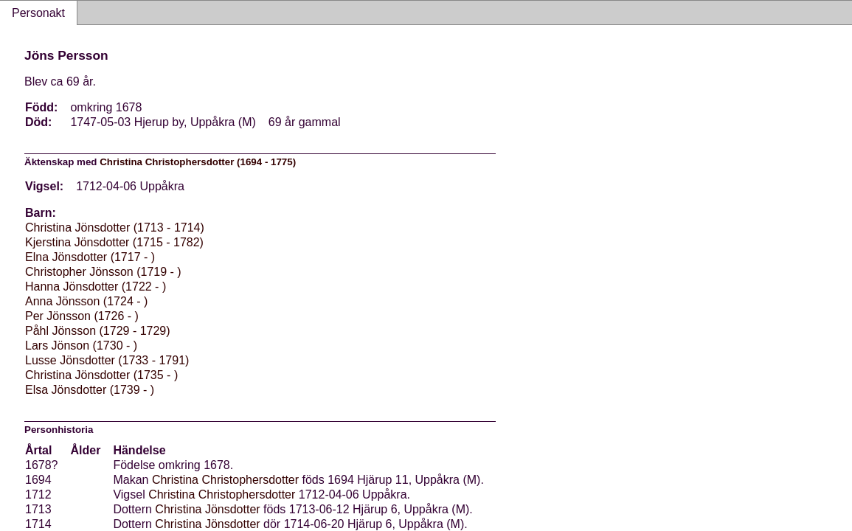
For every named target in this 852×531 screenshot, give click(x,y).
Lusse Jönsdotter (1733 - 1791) (107, 360)
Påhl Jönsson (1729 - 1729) (97, 330)
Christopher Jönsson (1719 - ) (103, 272)
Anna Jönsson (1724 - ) (86, 301)
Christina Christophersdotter (225, 479)
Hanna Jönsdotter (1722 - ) (95, 286)
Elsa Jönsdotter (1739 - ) (89, 390)
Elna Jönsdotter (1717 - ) (90, 257)
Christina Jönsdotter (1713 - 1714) (114, 227)
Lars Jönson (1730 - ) (81, 345)
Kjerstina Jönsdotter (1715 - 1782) (114, 242)
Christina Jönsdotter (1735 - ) (101, 375)
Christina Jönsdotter (207, 509)
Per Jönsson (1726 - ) (82, 316)
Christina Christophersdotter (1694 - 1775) (198, 161)
